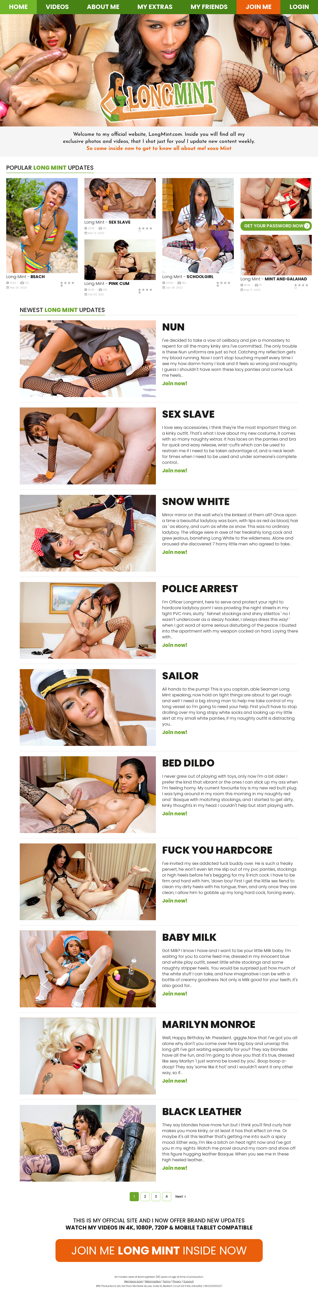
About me (103, 6)
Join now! (174, 383)
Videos (57, 6)
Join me (258, 6)
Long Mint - (25, 277)
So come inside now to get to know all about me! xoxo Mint (159, 148)
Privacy (177, 1281)
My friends (209, 6)
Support (188, 1281)
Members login (133, 1281)
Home (18, 6)
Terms (167, 1281)
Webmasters (153, 1281)
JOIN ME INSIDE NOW (159, 1250)
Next (180, 1196)
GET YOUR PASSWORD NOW (277, 226)
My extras (155, 6)
